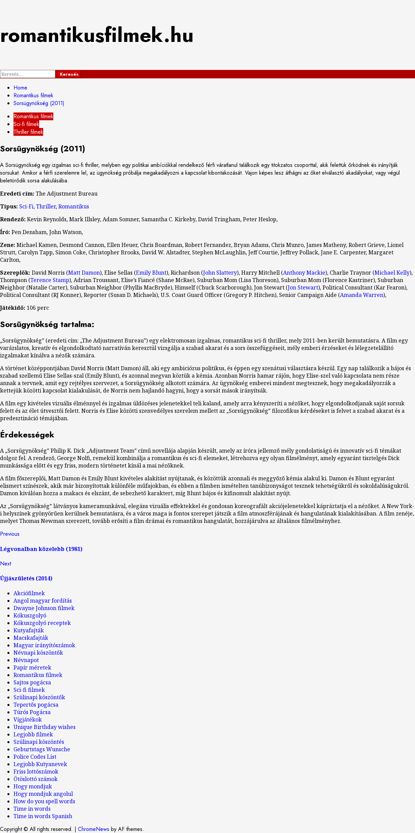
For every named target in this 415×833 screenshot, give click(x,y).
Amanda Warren (361, 295)
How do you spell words (44, 801)
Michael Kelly (392, 272)
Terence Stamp (49, 280)
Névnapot (26, 660)
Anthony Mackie (304, 272)
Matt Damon (84, 272)
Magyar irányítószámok (44, 645)
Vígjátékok (27, 719)
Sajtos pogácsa (32, 682)
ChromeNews (93, 829)
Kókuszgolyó (29, 615)
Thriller (46, 206)
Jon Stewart (303, 287)
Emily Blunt (151, 272)
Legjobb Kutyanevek (40, 764)
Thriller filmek (28, 132)
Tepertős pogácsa (35, 704)
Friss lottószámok (35, 771)
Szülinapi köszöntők (39, 697)
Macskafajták (30, 637)
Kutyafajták (28, 630)
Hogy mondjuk (32, 786)
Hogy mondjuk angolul (43, 794)
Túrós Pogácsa (32, 712)
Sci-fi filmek (26, 124)
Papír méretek (32, 667)
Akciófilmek (29, 593)
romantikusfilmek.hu (97, 35)
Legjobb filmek (33, 734)
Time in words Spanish (42, 816)
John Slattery (220, 272)
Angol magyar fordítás (42, 600)
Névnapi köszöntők (38, 652)
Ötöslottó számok (35, 779)
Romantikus (73, 206)
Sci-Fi (26, 206)
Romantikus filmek (33, 116)
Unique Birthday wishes (44, 727)
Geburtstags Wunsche (41, 749)
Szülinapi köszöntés (38, 742)
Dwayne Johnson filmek (44, 608)
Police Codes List (34, 756)
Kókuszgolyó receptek (42, 623)
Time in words (32, 808)
